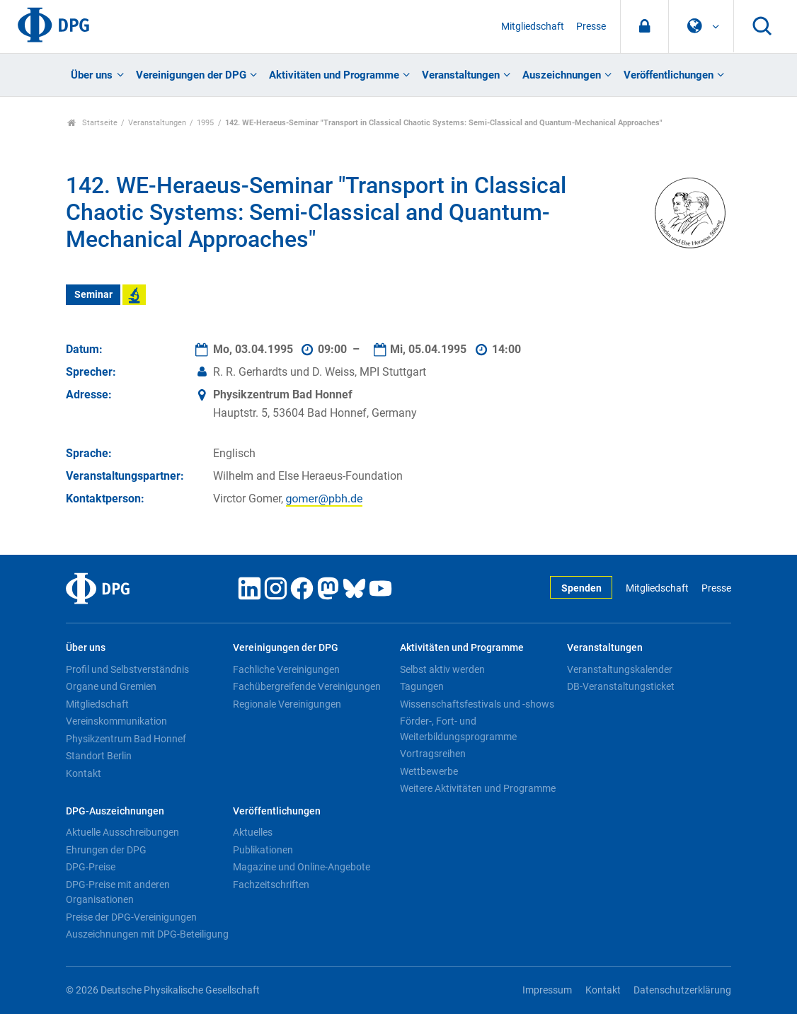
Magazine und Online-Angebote (301, 866)
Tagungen (422, 686)
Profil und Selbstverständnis (127, 669)
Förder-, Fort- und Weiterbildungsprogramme (458, 728)
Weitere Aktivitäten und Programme (478, 788)
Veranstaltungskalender (619, 669)
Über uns (92, 75)
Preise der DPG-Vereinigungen (131, 917)
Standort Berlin (99, 755)
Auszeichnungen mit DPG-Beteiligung (147, 934)
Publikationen (263, 849)
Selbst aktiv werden (442, 669)
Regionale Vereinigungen (287, 704)
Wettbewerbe (429, 771)
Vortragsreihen (433, 753)
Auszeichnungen (561, 75)
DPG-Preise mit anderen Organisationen (118, 892)
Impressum (547, 990)
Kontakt (83, 773)
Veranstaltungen (461, 75)
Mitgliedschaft (532, 27)
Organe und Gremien (111, 686)
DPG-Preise (90, 866)
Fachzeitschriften (271, 884)
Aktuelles (253, 832)
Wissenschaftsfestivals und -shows (477, 704)
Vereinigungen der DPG (191, 75)
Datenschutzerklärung (682, 990)
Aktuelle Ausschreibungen (122, 832)
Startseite (92, 122)
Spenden (581, 588)
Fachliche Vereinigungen (286, 669)
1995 (205, 122)
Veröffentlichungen (668, 75)
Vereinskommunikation (116, 721)
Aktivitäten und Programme (334, 75)
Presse (591, 27)
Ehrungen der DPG (106, 849)
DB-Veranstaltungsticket (621, 686)
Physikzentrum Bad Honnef (126, 738)
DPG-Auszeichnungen (115, 811)
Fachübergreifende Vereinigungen (307, 686)
